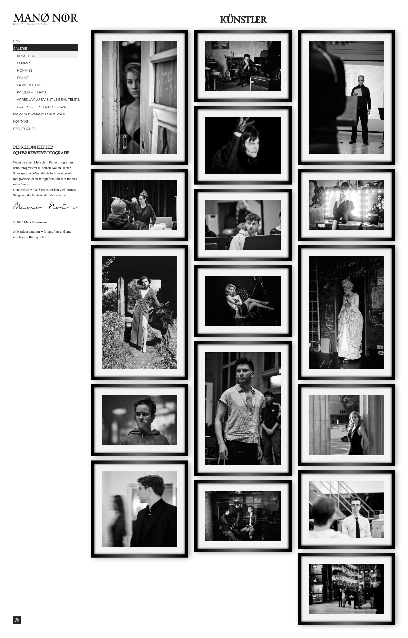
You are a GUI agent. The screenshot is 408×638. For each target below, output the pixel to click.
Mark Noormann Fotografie (39, 114)
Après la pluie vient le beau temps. (47, 99)
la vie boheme (29, 85)
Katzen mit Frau (31, 92)
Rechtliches (24, 129)
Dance (23, 77)
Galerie (20, 48)
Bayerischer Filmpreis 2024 (41, 107)
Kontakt (20, 121)
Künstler (25, 56)
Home (18, 41)
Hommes (24, 70)
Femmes (24, 63)
